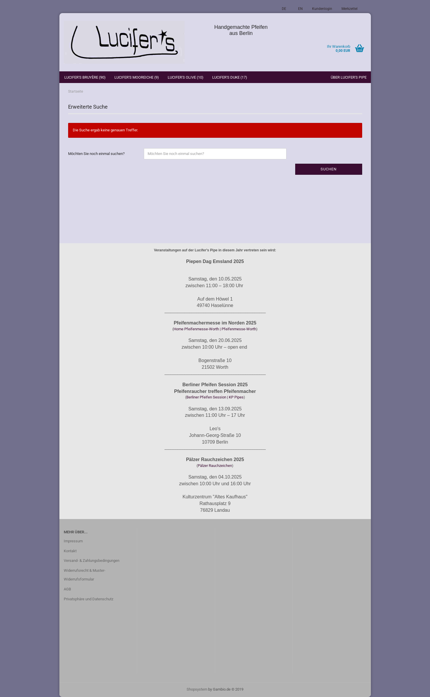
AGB (67, 589)
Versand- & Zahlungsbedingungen (91, 560)
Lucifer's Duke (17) (229, 77)
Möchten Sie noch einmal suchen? (96, 153)
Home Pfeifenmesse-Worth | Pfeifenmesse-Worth (215, 329)
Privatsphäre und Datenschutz (88, 599)
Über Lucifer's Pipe (349, 77)
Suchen (329, 169)
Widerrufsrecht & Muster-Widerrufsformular (84, 574)
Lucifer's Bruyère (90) (85, 77)
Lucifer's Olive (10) (186, 77)
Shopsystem (197, 689)
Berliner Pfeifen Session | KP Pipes (215, 397)
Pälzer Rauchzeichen (215, 465)
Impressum (73, 541)
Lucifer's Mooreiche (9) (136, 77)
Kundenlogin (322, 9)
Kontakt (70, 551)
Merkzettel (349, 9)
